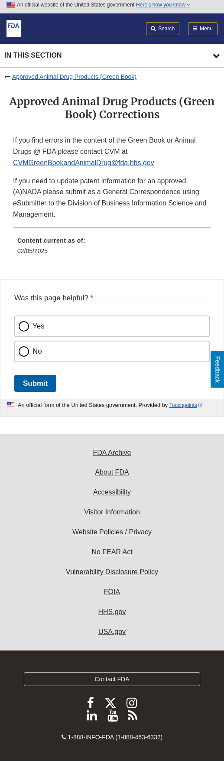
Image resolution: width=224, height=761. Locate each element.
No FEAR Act (111, 552)
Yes (38, 326)
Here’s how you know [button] (163, 5)
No (37, 351)
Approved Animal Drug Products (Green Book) (74, 76)
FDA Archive (112, 452)
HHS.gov (112, 611)
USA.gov (112, 631)
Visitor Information (112, 512)
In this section (33, 55)
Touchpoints (183, 405)
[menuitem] (112, 249)
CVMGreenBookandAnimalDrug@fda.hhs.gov (83, 162)
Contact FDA (111, 679)
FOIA (112, 591)
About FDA (112, 472)
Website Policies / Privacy (112, 532)
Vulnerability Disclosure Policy (112, 572)
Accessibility (112, 492)
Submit (35, 383)
